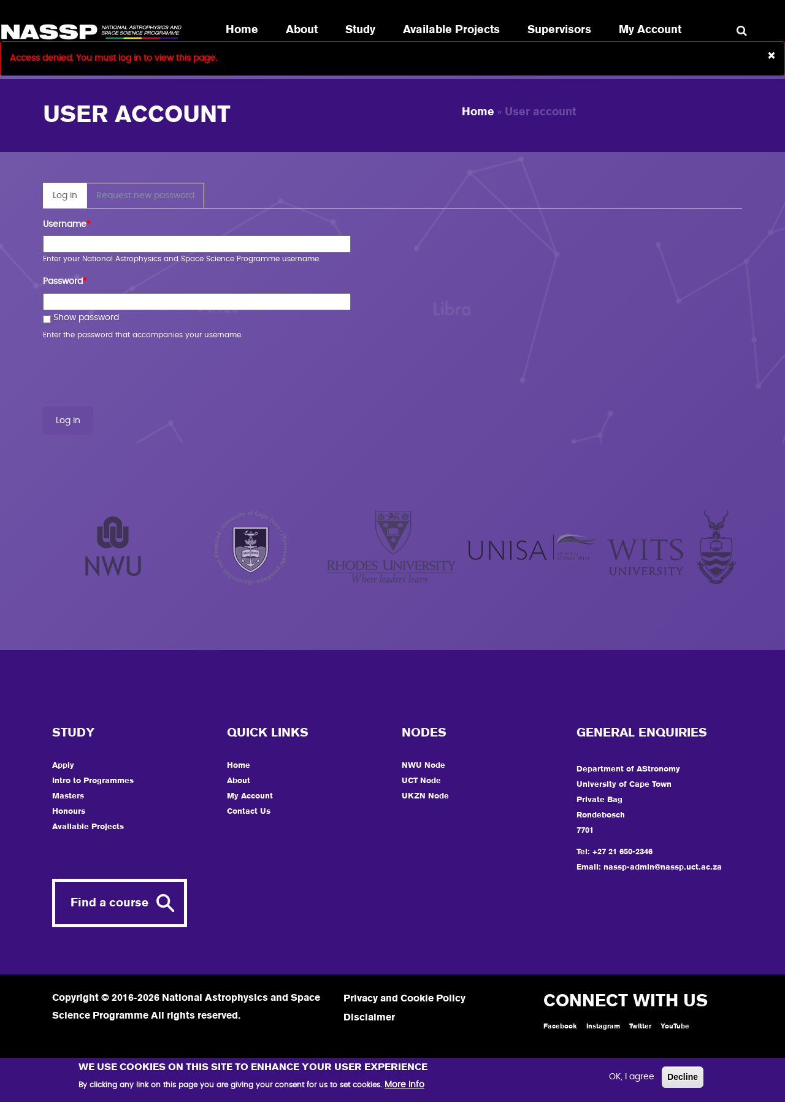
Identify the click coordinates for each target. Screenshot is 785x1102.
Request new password (145, 195)
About (302, 30)
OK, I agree (631, 1077)
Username (67, 224)
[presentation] (136, 374)
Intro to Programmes (93, 781)
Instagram (603, 1027)
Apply (63, 765)
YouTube (675, 1027)
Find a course (109, 903)
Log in (70, 199)
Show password (81, 319)
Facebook (560, 1027)
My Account (650, 30)
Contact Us (248, 811)
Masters (68, 796)
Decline (682, 1077)
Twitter (640, 1027)
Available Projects (451, 30)
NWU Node (423, 765)
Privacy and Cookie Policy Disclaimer (404, 1008)
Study (360, 30)
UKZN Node (425, 796)
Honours (68, 811)
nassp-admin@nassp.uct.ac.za (662, 867)
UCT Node (421, 781)
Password (65, 281)
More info (404, 1085)
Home (242, 30)
